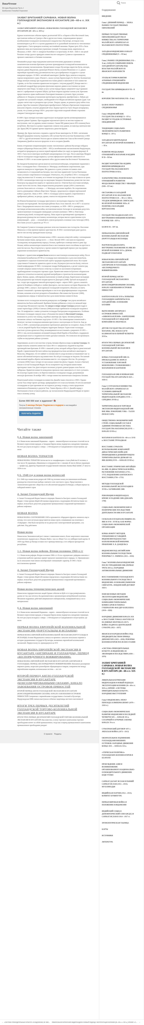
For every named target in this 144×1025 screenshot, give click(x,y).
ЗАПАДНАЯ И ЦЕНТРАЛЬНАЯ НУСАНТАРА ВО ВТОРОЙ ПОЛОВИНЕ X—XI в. (118, 142)
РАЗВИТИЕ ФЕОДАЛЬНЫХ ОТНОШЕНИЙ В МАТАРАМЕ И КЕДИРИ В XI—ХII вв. (118, 154)
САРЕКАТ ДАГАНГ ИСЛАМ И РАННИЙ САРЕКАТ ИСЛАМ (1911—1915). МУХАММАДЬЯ (118, 784)
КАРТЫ (105, 829)
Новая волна (25, 532)
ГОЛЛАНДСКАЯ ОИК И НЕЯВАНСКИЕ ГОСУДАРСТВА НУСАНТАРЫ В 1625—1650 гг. (118, 377)
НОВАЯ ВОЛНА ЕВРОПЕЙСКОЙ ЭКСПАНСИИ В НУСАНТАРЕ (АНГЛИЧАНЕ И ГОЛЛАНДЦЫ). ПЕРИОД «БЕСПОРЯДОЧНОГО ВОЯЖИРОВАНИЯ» (118, 264)
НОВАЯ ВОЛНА (27, 513)
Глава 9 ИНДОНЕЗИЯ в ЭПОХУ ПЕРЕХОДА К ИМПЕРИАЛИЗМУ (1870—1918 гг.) (118, 702)
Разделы (57, 734)
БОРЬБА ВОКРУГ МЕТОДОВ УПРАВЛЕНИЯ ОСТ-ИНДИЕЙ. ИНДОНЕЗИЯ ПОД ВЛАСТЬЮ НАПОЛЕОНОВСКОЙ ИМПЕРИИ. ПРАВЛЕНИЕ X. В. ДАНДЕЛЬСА (115, 538)
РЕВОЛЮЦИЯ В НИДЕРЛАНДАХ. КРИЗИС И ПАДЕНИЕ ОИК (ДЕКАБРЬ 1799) (117, 498)
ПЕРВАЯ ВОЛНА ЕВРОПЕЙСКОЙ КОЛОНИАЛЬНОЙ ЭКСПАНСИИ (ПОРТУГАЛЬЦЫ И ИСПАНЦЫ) (115, 236)
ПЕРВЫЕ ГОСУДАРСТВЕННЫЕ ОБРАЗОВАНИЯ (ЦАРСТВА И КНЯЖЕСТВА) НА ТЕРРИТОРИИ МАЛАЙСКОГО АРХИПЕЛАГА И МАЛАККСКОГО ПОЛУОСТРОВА (115, 39)
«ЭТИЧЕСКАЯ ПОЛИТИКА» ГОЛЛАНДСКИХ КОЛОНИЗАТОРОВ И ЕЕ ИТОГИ (117, 755)
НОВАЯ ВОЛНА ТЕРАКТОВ (35, 456)
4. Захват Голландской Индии (35, 494)
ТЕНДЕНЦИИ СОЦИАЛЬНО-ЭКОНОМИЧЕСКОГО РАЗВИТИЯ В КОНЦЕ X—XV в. (116, 131)
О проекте (48, 734)
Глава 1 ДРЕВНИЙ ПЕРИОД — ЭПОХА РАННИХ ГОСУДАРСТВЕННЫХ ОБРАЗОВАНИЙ (117, 25)
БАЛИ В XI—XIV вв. (110, 227)
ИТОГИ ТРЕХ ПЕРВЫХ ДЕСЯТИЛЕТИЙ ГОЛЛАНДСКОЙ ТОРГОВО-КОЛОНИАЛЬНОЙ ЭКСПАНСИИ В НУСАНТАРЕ (47, 709)
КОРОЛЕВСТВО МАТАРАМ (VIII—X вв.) (118, 98)
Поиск (121, 3)
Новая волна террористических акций (40, 589)
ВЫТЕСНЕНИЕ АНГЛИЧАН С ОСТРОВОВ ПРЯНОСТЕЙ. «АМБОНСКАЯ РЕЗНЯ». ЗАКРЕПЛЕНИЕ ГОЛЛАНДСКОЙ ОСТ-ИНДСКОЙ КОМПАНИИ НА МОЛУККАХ (118, 316)
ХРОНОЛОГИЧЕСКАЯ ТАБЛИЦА (115, 823)
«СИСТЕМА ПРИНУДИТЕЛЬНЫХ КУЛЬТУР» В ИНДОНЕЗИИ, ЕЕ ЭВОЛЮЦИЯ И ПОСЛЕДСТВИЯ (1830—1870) (39, 1022)
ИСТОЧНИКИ (107, 835)
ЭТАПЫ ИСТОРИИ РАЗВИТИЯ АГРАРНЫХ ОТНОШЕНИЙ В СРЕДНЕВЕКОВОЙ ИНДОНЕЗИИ (115, 80)
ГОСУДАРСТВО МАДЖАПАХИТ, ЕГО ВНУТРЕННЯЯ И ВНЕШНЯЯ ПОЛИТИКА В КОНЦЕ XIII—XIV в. (118, 217)
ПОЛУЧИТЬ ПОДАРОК (31, 413)
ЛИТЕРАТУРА (107, 842)
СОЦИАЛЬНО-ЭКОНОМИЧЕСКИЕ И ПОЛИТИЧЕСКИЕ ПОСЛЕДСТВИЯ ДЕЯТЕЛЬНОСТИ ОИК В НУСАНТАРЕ (117, 510)
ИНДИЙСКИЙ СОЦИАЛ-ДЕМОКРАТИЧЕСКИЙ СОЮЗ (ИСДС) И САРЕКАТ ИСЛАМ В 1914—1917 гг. (118, 813)
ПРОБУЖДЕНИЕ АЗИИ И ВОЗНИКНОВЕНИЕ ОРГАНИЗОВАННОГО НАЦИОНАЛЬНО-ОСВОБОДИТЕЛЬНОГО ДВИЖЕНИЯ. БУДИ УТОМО (118, 769)
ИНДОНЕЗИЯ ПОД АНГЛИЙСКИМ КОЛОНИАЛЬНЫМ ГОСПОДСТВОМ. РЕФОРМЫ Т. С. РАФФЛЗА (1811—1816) (118, 553)
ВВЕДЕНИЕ (106, 16)
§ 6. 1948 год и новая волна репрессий (41, 475)
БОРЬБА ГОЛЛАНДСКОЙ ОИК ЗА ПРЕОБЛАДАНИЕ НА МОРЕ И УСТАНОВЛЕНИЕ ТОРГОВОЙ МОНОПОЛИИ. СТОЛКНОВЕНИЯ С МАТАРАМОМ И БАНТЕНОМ (116, 362)
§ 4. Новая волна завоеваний (35, 437)
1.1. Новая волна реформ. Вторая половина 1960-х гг (50, 551)
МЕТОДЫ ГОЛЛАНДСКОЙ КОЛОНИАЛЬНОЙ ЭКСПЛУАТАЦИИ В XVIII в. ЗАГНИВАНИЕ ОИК (117, 486)
